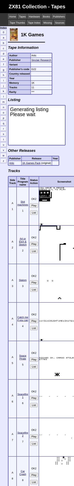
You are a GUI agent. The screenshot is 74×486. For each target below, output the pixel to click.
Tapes (22, 16)
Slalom (23, 280)
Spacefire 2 (22, 434)
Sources (59, 22)
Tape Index (34, 22)
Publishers (59, 16)
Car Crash (22, 473)
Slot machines (22, 203)
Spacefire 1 (22, 396)
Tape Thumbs (17, 22)
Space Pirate (22, 357)
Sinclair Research (41, 60)
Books (46, 16)
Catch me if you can (22, 319)
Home (12, 16)
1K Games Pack (31, 163)
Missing (47, 22)
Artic (11, 163)
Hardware (34, 16)
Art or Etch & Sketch (23, 241)
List (34, 212)
